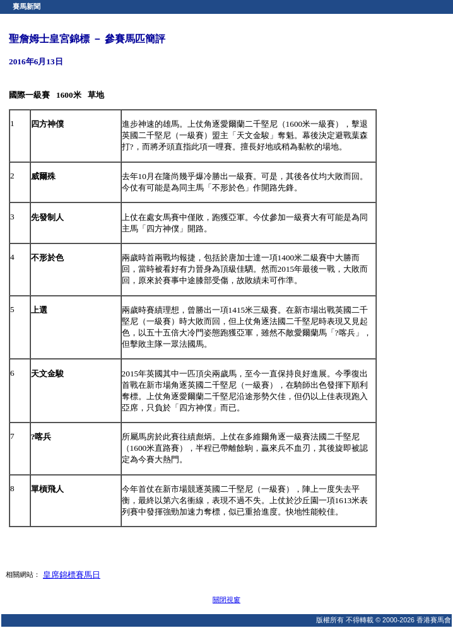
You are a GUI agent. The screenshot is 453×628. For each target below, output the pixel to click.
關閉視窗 (226, 599)
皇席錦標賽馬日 (71, 574)
